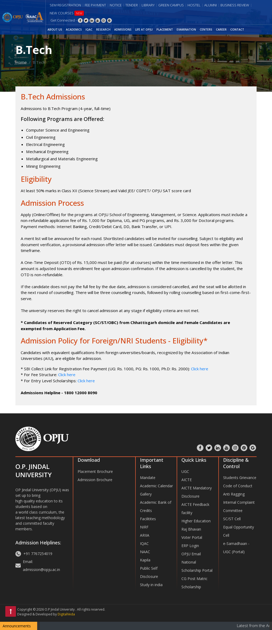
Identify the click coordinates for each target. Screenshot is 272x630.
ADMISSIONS (122, 29)
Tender (131, 5)
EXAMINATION (186, 29)
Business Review (234, 5)
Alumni (210, 5)
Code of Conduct (237, 485)
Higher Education (196, 520)
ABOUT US (55, 29)
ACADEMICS (74, 29)
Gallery (146, 494)
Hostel (194, 5)
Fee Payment (95, 5)
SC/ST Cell (232, 518)
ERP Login (190, 545)
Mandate (147, 477)
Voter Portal (191, 537)
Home (21, 62)
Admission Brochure (95, 479)
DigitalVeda (66, 614)
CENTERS (206, 29)
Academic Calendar (156, 485)
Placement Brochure (95, 471)
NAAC (145, 551)
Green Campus (171, 5)
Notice (116, 5)
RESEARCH (103, 29)
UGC (185, 471)
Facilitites (148, 518)
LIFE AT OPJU (144, 29)
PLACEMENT (164, 29)
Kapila (145, 559)
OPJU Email (191, 553)
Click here (199, 368)
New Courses (67, 13)
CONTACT (237, 29)
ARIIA (144, 535)
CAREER (221, 29)
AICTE (186, 479)
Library (148, 5)
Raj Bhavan (191, 529)
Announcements (17, 625)
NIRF (144, 527)
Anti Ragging (234, 494)
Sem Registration (65, 5)
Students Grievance (239, 477)
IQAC (89, 29)
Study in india (151, 584)
